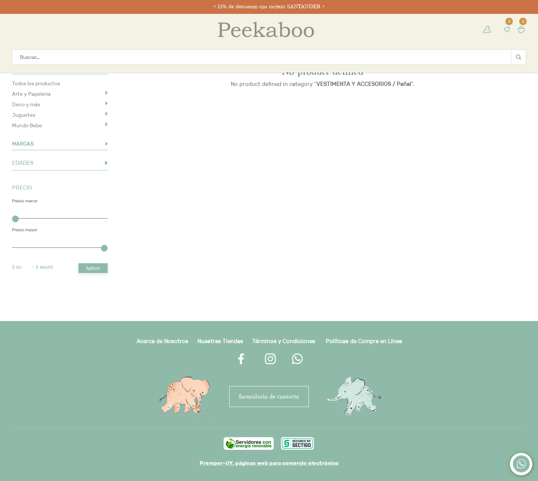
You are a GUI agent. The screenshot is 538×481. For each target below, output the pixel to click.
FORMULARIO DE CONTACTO (269, 396)
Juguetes (23, 115)
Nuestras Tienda (218, 341)
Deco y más (26, 104)
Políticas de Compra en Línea (364, 341)
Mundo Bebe (27, 125)
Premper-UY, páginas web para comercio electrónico (269, 463)
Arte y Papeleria (31, 93)
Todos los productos (36, 83)
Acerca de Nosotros (162, 341)
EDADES (22, 162)
